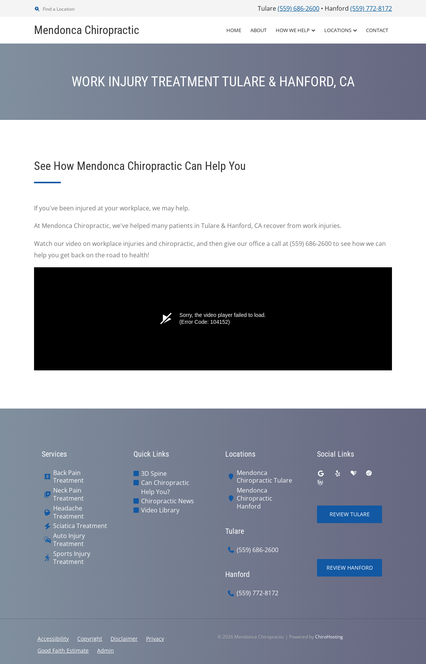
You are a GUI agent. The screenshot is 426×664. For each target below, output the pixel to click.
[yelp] (337, 473)
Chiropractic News (167, 501)
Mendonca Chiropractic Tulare (264, 477)
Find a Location (54, 9)
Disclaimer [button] (124, 638)
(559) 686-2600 (257, 550)
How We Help (293, 30)
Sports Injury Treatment (71, 558)
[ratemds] (369, 473)
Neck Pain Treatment (68, 494)
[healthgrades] (354, 473)
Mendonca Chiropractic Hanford (254, 498)
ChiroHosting (329, 636)
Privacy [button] (155, 638)
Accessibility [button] (53, 638)
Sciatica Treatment (80, 526)
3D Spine (154, 473)
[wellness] (320, 482)
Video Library (160, 510)
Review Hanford (350, 567)
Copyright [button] (89, 638)
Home (233, 30)
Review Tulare (350, 514)
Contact (377, 30)
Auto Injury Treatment (69, 540)
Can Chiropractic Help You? (165, 487)
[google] (321, 473)
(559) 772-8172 (257, 593)
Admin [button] (105, 650)
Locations (337, 30)
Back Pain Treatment (68, 477)
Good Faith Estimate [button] (63, 650)
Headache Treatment (68, 512)
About (258, 30)
